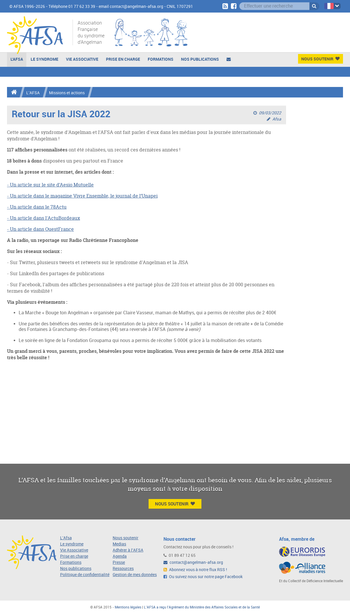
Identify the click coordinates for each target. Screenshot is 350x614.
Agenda (120, 556)
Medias (119, 544)
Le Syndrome (44, 59)
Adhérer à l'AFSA (128, 550)
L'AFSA (17, 59)
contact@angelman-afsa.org (193, 562)
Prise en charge (123, 59)
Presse (119, 562)
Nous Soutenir (320, 59)
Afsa (276, 119)
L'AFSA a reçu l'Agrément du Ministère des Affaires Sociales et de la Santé (202, 607)
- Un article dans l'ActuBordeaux (43, 218)
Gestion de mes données (135, 574)
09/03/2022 (270, 113)
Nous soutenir (125, 537)
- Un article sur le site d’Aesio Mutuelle (50, 185)
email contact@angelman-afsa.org (131, 6)
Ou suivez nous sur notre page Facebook (203, 576)
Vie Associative (82, 59)
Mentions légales (128, 607)
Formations (160, 59)
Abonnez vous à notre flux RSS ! (195, 569)
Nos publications (200, 59)
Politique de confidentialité (84, 574)
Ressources (123, 568)
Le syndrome (71, 544)
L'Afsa (66, 537)
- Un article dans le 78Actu (37, 207)
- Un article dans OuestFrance (40, 229)
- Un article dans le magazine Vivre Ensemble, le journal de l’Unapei (82, 196)
